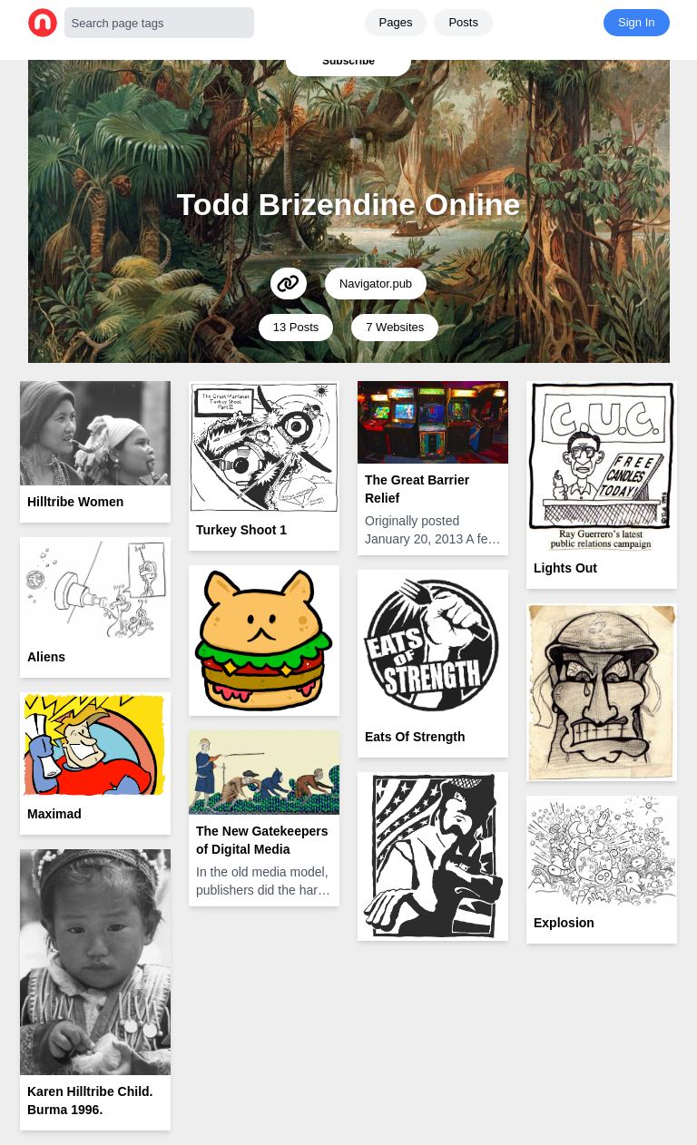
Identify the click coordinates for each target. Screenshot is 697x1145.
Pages (396, 22)
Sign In (636, 22)
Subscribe (348, 60)
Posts (463, 22)
